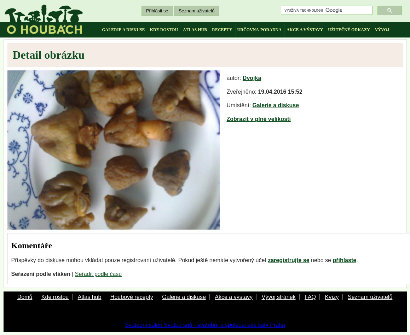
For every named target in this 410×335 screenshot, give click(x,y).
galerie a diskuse (123, 29)
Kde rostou (55, 297)
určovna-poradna (259, 29)
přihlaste (344, 260)
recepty (222, 29)
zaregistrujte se (288, 260)
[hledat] (326, 10)
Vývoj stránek (278, 297)
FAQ (310, 297)
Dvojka (252, 78)
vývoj (382, 29)
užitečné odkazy (349, 29)
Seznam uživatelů (196, 10)
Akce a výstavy (234, 297)
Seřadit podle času (98, 274)
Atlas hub (90, 297)
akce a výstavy (305, 29)
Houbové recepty (131, 297)
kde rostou (164, 29)
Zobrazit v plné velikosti (259, 119)
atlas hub (195, 29)
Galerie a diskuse (275, 105)
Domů (25, 297)
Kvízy (332, 297)
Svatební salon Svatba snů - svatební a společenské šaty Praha (205, 325)
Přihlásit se (157, 10)
